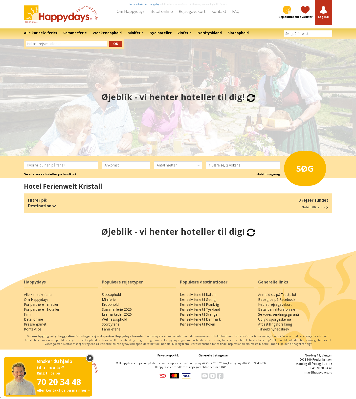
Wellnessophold (114, 319)
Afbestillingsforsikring (275, 324)
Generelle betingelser (214, 355)
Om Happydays (131, 11)
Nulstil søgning (268, 174)
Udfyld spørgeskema (274, 319)
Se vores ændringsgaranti (278, 314)
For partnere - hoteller (41, 309)
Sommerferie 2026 (117, 309)
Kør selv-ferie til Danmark (200, 319)
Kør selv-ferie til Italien (198, 294)
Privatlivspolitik (168, 355)
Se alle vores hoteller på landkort (50, 174)
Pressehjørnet (35, 324)
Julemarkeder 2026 (117, 314)
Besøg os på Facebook (276, 299)
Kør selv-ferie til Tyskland (200, 309)
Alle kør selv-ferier (38, 294)
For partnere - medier (41, 304)
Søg (301, 167)
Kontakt (218, 11)
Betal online (162, 11)
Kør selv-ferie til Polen (197, 324)
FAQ (236, 11)
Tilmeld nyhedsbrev (273, 329)
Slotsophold (111, 294)
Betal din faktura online (276, 309)
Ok (115, 43)
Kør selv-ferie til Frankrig (199, 304)
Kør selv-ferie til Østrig (198, 299)
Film (27, 314)
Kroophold (110, 304)
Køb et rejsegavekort (275, 304)
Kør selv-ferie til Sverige (199, 314)
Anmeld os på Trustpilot (277, 294)
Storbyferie (110, 324)
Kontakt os (33, 329)
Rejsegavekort (192, 11)
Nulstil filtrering (315, 207)
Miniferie (109, 299)
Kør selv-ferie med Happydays (144, 4)
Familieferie (111, 329)
